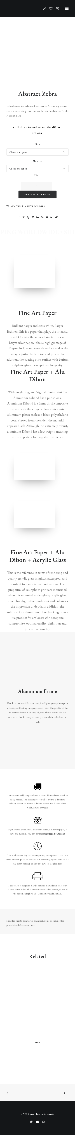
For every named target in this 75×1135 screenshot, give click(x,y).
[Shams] (12, 8)
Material (37, 161)
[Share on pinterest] (33, 217)
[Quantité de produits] (36, 186)
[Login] (43, 8)
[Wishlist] (49, 8)
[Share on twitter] (23, 217)
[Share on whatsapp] (42, 217)
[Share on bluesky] (47, 217)
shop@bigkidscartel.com (54, 833)
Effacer (37, 175)
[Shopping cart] (56, 8)
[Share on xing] (51, 217)
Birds (37, 1042)
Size (37, 144)
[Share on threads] (28, 217)
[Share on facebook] (19, 217)
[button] (66, 8)
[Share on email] (56, 217)
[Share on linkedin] (37, 217)
